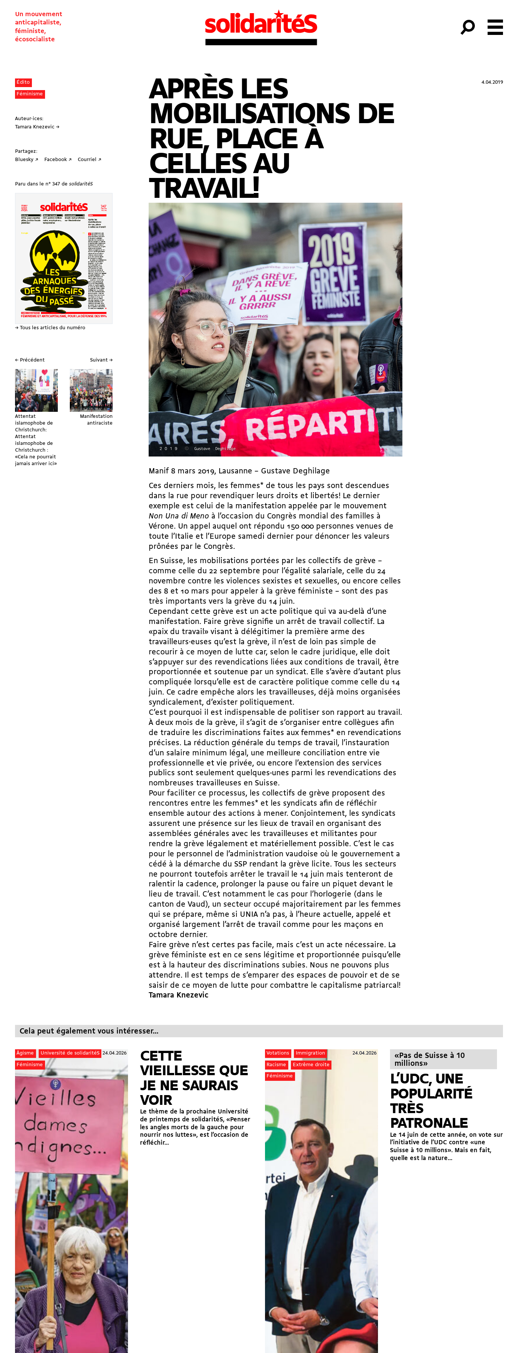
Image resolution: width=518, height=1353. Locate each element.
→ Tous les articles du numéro (50, 328)
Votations (278, 1053)
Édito (23, 82)
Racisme (276, 1065)
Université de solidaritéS (70, 1053)
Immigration (310, 1053)
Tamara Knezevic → (37, 127)
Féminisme (30, 94)
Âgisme (25, 1053)
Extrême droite (311, 1065)
